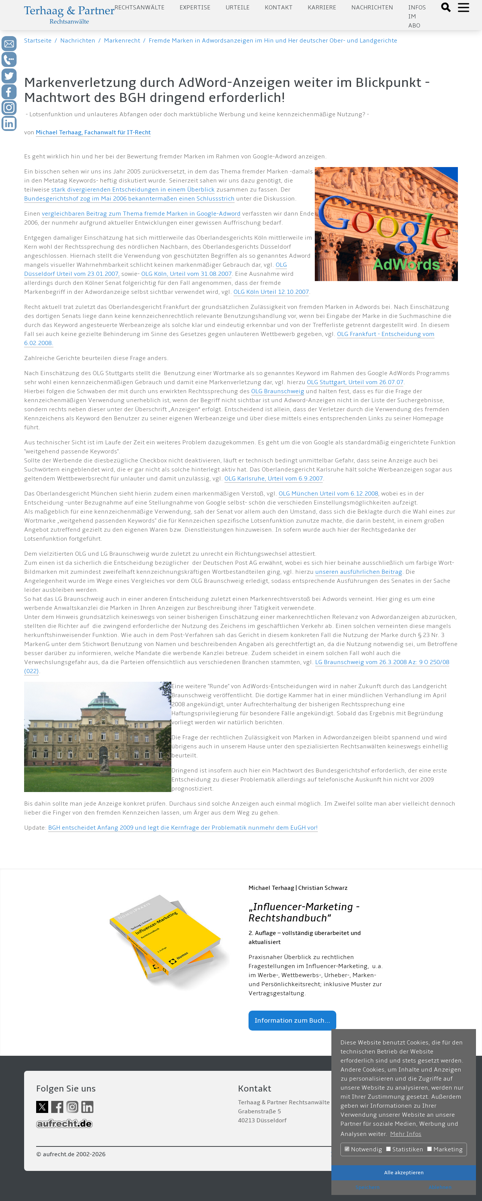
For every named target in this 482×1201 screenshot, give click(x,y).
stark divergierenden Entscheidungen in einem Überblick (133, 189)
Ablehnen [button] (440, 1187)
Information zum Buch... (292, 1021)
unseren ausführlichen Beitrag (358, 572)
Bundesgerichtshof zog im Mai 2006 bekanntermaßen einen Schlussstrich (129, 198)
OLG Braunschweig (277, 391)
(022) (31, 671)
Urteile (238, 7)
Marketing (445, 1149)
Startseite (38, 40)
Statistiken (404, 1149)
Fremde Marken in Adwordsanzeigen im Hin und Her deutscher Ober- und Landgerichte (273, 40)
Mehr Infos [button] (405, 1134)
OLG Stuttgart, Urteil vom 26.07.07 (355, 382)
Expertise (195, 7)
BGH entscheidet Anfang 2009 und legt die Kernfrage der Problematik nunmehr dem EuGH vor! (183, 828)
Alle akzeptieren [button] (404, 1172)
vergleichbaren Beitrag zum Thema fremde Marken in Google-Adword (141, 213)
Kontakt (279, 7)
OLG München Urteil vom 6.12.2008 (328, 493)
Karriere (322, 7)
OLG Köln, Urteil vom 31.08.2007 (186, 274)
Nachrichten (372, 7)
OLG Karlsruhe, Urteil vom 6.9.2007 (273, 478)
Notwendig (363, 1149)
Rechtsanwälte (139, 7)
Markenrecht (122, 40)
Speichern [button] (367, 1187)
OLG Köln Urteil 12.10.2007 (271, 292)
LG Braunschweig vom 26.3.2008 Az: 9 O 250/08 (382, 662)
